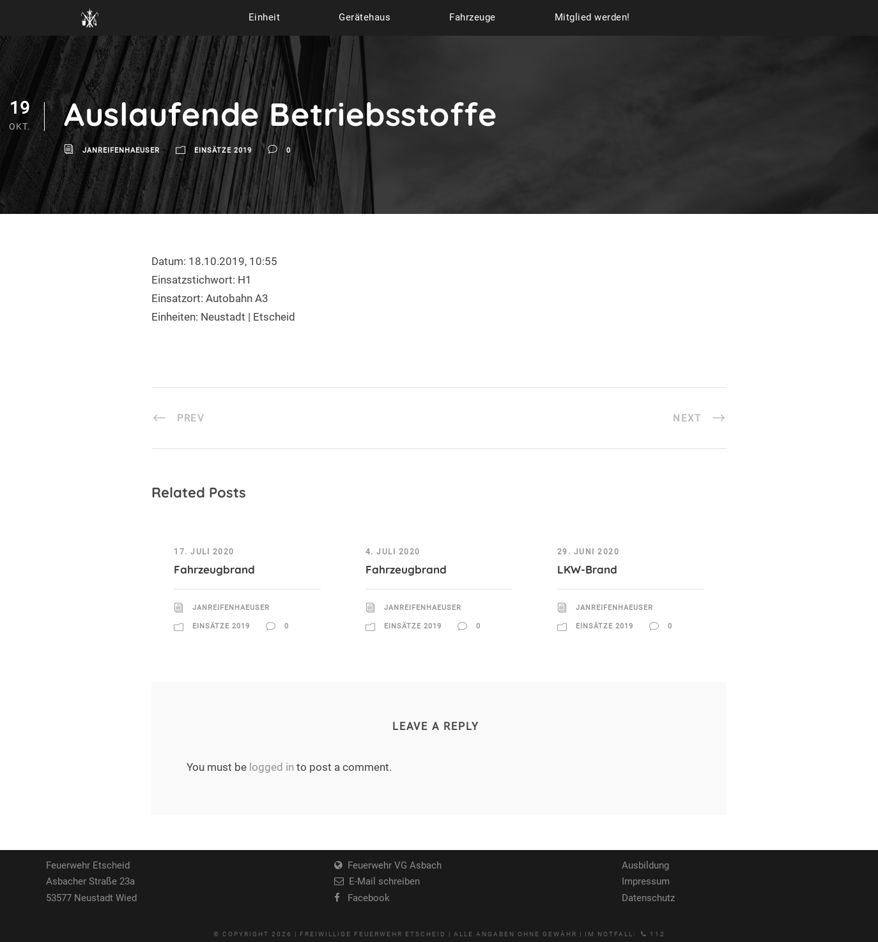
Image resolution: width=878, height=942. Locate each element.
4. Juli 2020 (393, 551)
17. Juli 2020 (204, 551)
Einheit (265, 17)
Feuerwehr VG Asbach (392, 865)
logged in (271, 767)
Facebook (365, 898)
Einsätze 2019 (223, 151)
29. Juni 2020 (588, 551)
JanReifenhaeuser (121, 151)
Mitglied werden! (592, 17)
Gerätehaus (364, 17)
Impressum (646, 881)
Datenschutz (648, 898)
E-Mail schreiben (382, 881)
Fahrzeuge (472, 17)
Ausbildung (645, 865)
